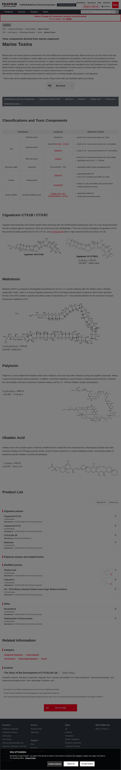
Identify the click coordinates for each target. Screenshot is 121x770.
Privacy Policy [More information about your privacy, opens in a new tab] (30, 758)
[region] (60, 759)
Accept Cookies (87, 764)
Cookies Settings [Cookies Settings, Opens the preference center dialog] (54, 764)
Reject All (71, 764)
